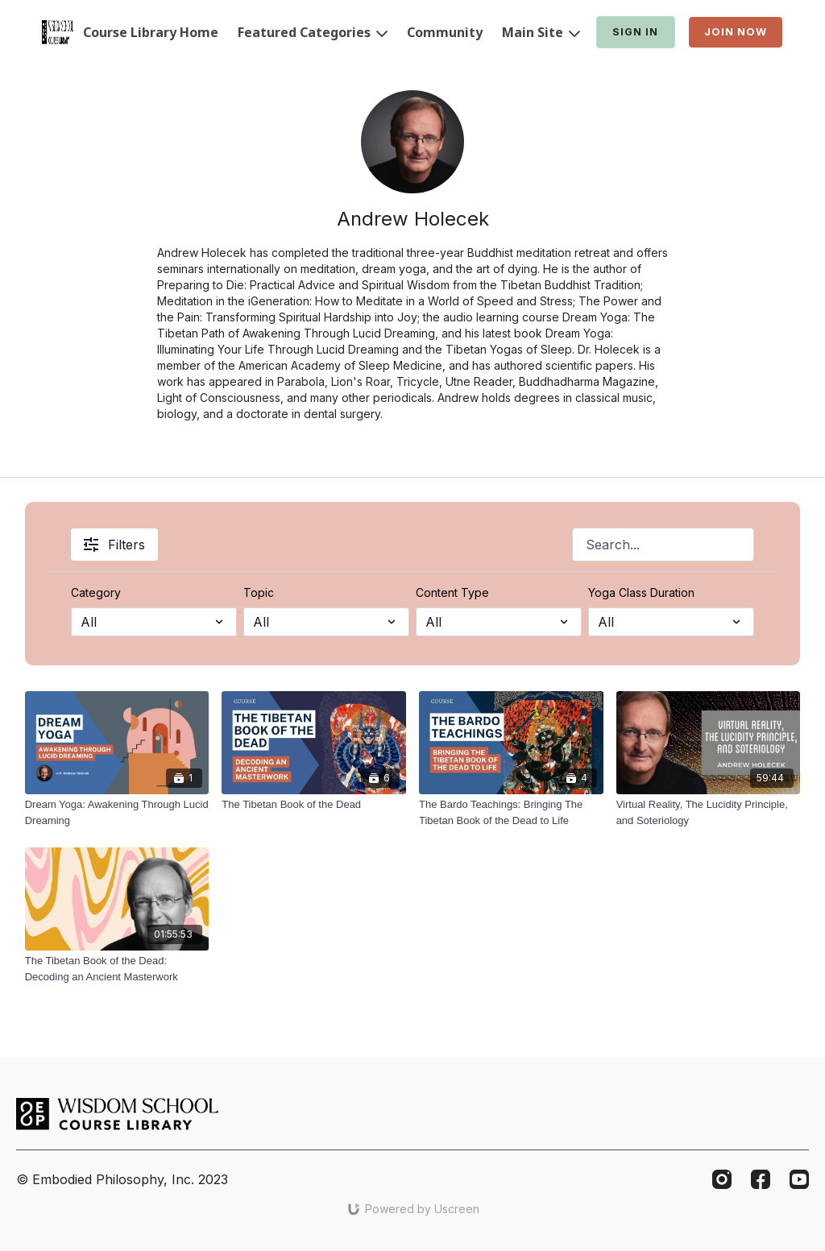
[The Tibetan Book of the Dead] (314, 805)
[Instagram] (722, 1179)
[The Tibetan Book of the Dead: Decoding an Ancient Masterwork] (117, 968)
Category (96, 592)
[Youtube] (799, 1179)
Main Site (541, 32)
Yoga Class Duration (641, 592)
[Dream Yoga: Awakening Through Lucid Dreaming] (117, 812)
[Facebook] (760, 1179)
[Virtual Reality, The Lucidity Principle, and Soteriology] (708, 812)
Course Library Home (150, 32)
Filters (114, 544)
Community (445, 32)
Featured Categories (313, 32)
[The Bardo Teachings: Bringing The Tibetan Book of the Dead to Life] (511, 812)
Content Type (452, 592)
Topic (258, 592)
